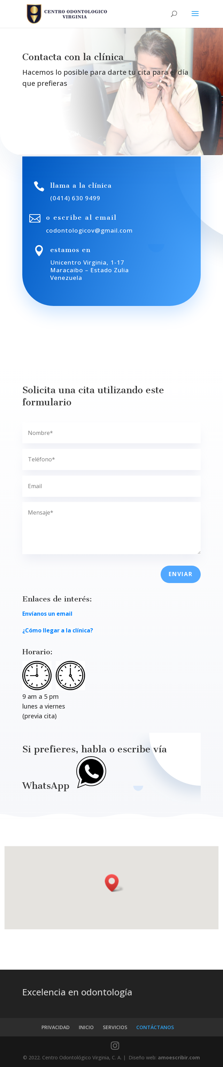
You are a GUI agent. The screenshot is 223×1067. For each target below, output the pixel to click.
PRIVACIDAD (55, 1027)
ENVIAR (181, 574)
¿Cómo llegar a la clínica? (57, 630)
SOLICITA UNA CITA (63, 112)
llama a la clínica (81, 185)
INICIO (86, 1027)
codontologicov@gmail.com (89, 230)
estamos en (70, 250)
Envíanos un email (47, 613)
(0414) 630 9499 (75, 198)
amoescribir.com (179, 1057)
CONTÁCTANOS (155, 1027)
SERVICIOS (115, 1027)
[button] (114, 883)
